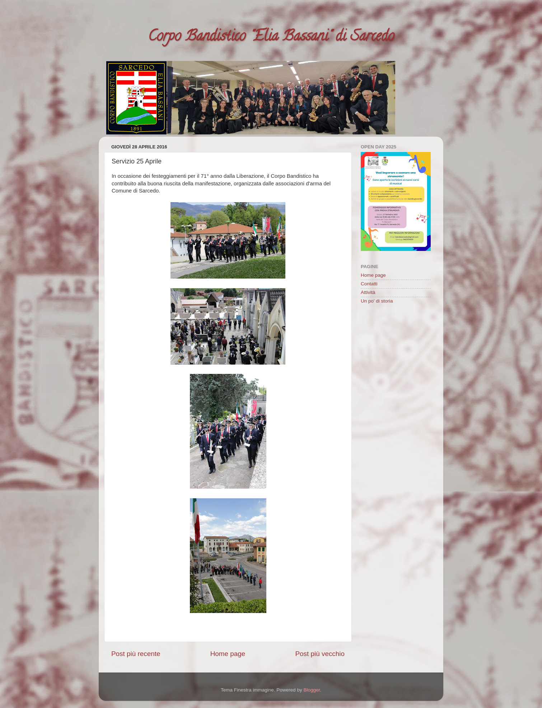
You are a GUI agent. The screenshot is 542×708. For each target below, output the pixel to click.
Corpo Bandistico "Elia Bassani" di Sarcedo (271, 37)
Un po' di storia (377, 301)
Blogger (311, 690)
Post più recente (135, 653)
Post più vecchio (320, 653)
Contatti (369, 283)
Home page (228, 653)
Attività (368, 292)
